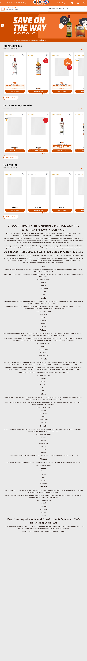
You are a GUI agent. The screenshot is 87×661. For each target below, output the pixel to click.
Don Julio (43, 381)
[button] (2, 25)
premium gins (73, 274)
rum (11, 402)
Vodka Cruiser (43, 314)
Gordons (43, 291)
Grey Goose (43, 320)
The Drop (23, 3)
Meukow (43, 468)
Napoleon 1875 (43, 443)
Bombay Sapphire (43, 288)
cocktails (36, 402)
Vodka (35, 301)
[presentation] (67, 8)
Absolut (43, 326)
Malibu (43, 416)
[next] (81, 49)
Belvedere (43, 323)
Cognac (7, 462)
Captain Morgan (43, 419)
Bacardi (43, 422)
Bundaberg (44, 410)
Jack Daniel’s (43, 352)
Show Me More (10, 97)
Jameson (43, 346)
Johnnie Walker (43, 349)
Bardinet (43, 446)
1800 (43, 387)
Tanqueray (43, 285)
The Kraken (43, 413)
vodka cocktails (59, 308)
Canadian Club (43, 355)
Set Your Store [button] (10, 8)
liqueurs (53, 490)
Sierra (43, 390)
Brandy (19, 429)
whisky (24, 333)
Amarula (43, 515)
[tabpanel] (43, 74)
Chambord (43, 512)
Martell (43, 477)
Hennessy (43, 471)
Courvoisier (43, 483)
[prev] (78, 49)
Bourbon (63, 335)
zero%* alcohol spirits (75, 233)
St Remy (43, 449)
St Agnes (43, 440)
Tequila (12, 369)
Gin (6, 269)
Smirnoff (43, 317)
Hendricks (43, 282)
